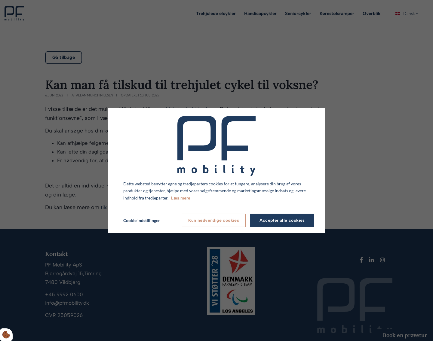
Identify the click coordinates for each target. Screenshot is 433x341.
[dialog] (216, 170)
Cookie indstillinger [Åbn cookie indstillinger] (141, 220)
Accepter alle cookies (282, 220)
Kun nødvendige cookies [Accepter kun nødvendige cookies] (213, 220)
